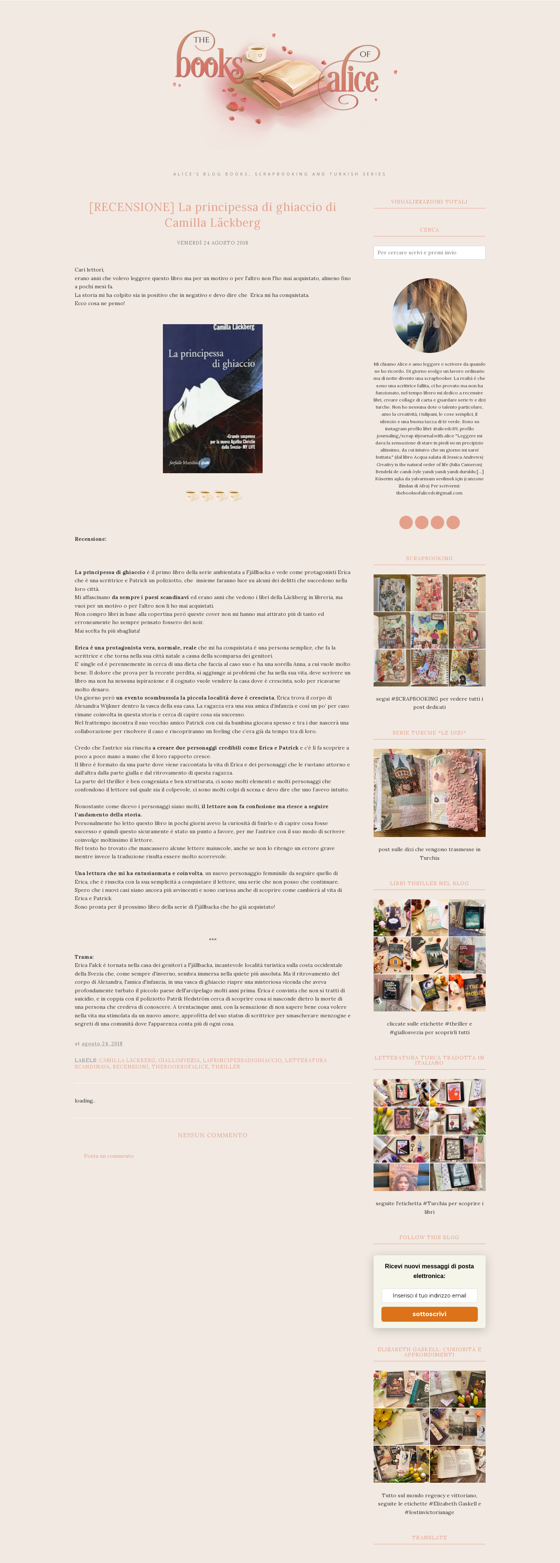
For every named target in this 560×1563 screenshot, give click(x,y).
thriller (225, 1067)
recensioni (131, 1067)
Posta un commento (109, 1156)
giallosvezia (179, 1060)
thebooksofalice (180, 1067)
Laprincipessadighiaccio (242, 1060)
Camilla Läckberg (127, 1060)
